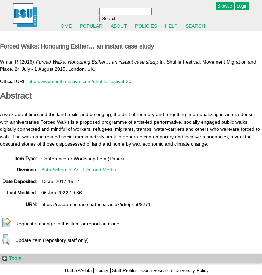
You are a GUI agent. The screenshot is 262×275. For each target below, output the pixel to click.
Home (64, 26)
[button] (6, 223)
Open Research (156, 270)
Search (195, 26)
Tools (11, 258)
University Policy (192, 270)
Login (242, 6)
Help (171, 26)
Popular (91, 26)
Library (101, 270)
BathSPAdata (78, 270)
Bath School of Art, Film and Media (78, 170)
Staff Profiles (125, 270)
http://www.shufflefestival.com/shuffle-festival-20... (81, 81)
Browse (224, 6)
